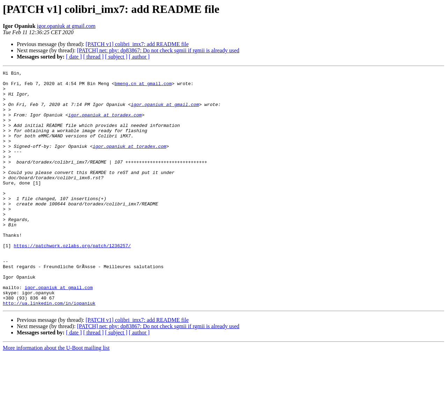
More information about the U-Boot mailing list (56, 395)
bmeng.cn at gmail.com (143, 86)
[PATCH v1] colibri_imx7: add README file (137, 44)
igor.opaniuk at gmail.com (66, 26)
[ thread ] (93, 57)
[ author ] (139, 57)
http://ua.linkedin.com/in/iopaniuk (49, 350)
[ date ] (74, 57)
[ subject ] (116, 57)
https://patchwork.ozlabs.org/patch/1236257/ (72, 281)
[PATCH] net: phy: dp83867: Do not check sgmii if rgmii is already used (158, 50)
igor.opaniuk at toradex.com (105, 124)
